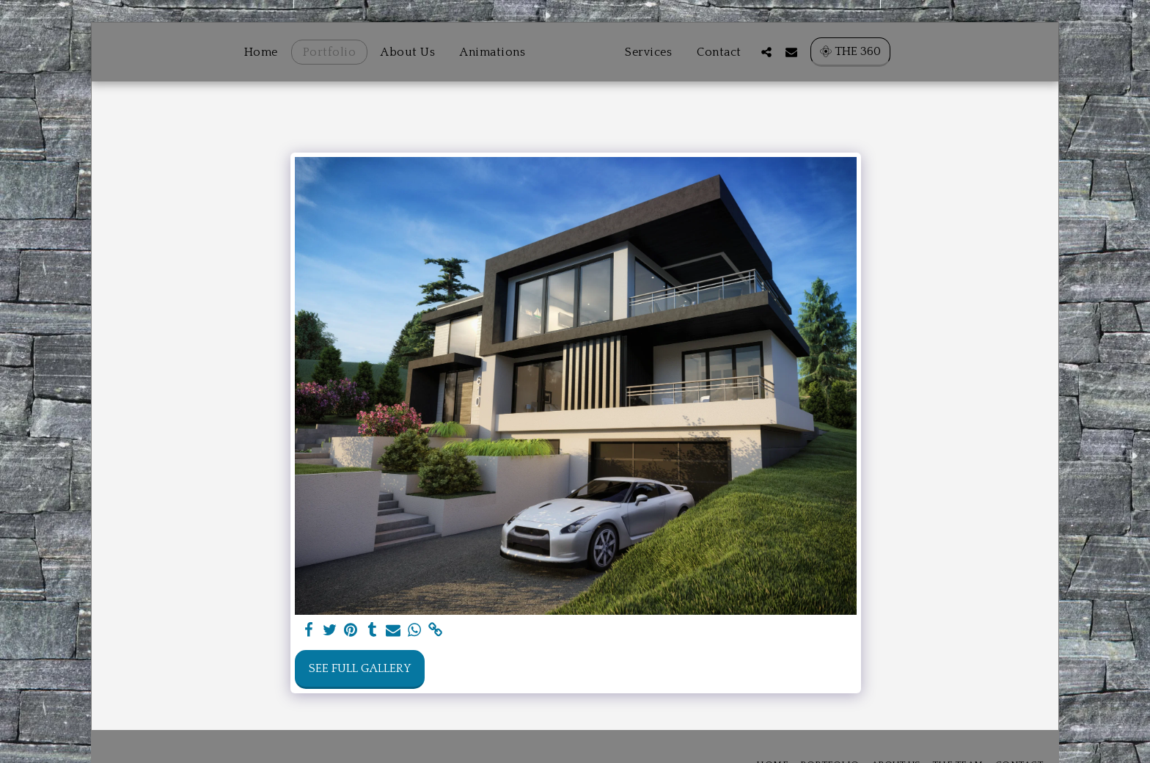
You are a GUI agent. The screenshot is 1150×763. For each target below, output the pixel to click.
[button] (797, 51)
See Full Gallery (360, 668)
